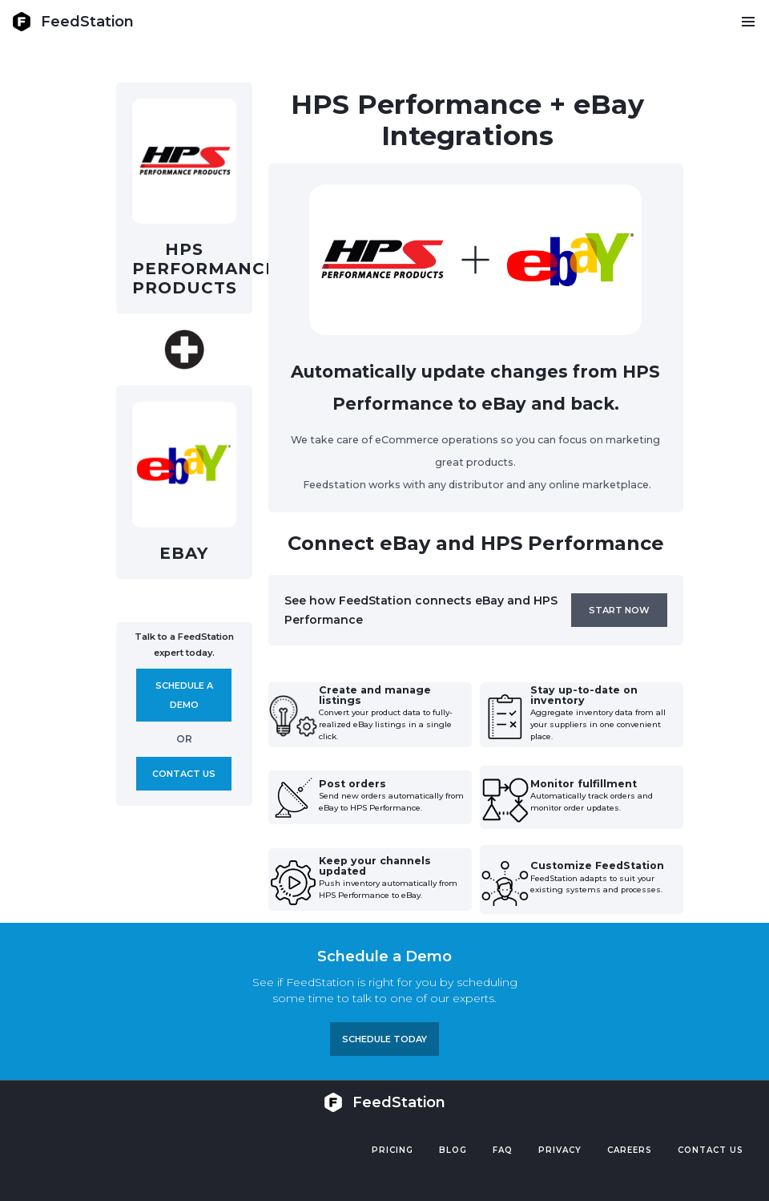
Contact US (710, 1150)
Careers (629, 1150)
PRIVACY (560, 1150)
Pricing (392, 1150)
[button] (748, 21)
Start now (619, 610)
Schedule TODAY (384, 1039)
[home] (73, 21)
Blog (453, 1150)
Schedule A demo (184, 695)
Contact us (183, 773)
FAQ (503, 1150)
